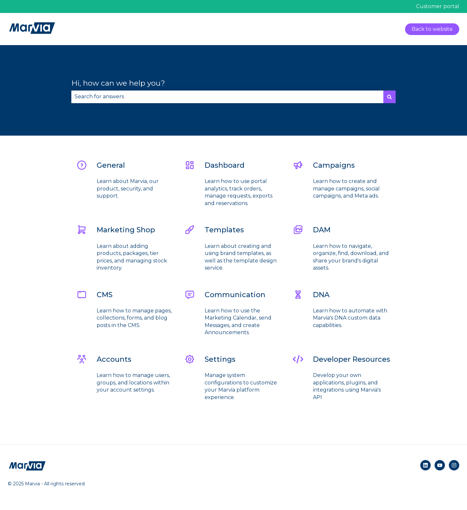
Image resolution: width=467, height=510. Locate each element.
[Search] (389, 97)
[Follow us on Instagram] (454, 465)
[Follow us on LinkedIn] (425, 465)
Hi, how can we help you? (118, 83)
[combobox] (227, 97)
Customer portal (437, 6)
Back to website (432, 29)
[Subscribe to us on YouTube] (440, 465)
